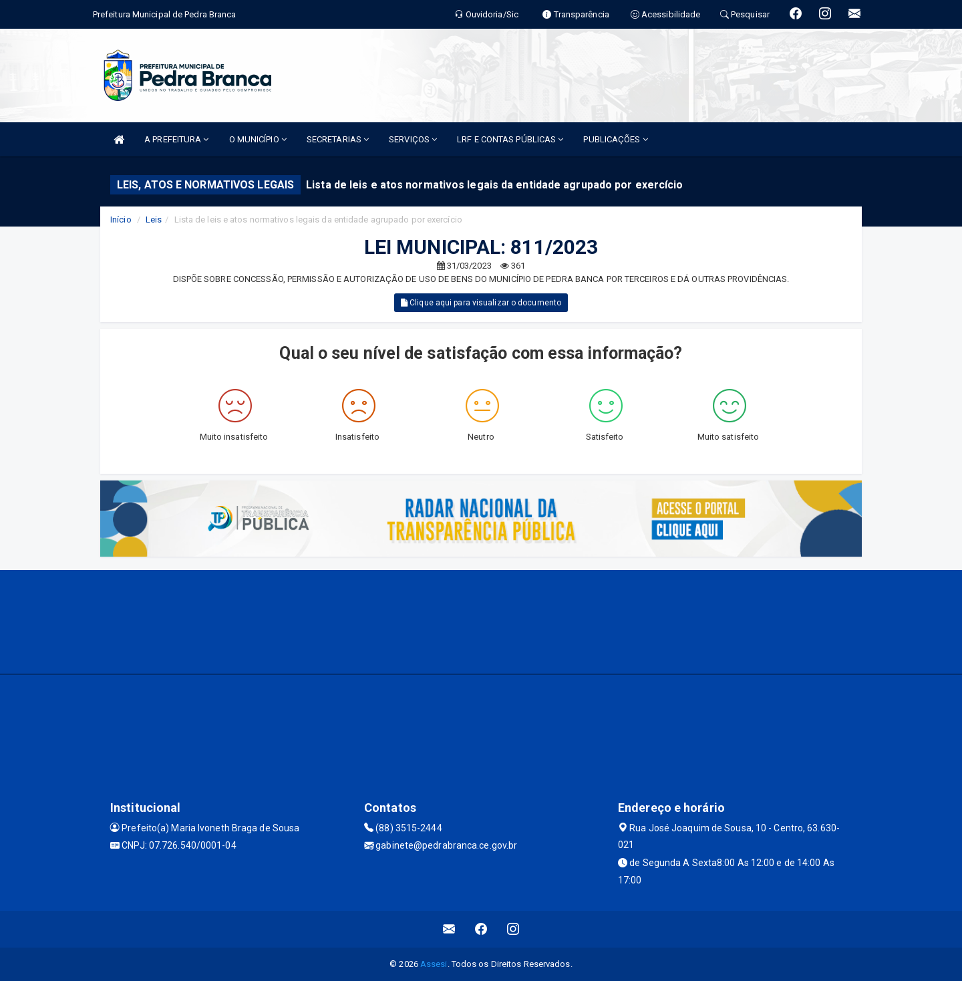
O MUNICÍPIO (258, 139)
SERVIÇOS (413, 139)
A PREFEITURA (176, 139)
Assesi (434, 964)
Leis (154, 220)
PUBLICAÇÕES (615, 139)
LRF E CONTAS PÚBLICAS (510, 139)
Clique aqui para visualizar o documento (481, 302)
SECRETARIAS (338, 139)
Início (121, 220)
